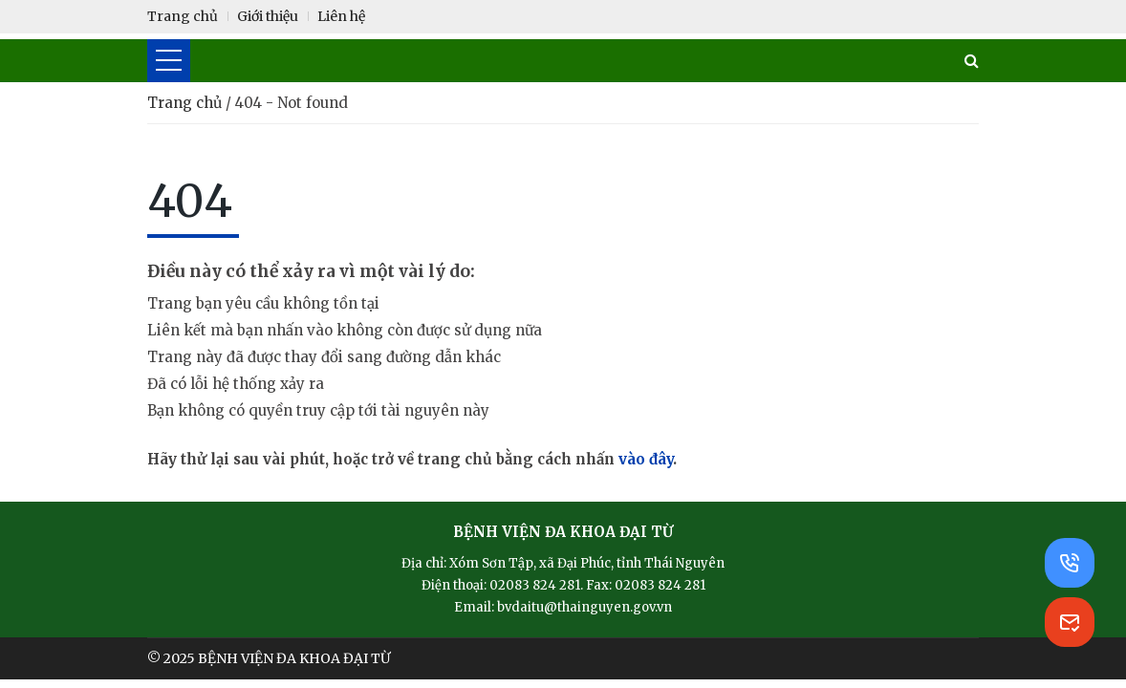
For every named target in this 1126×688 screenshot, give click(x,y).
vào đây (645, 459)
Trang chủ (186, 103)
